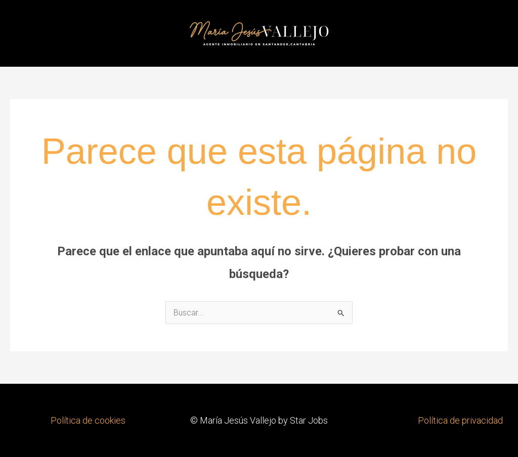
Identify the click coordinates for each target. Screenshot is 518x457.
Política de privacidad (460, 420)
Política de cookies (88, 420)
